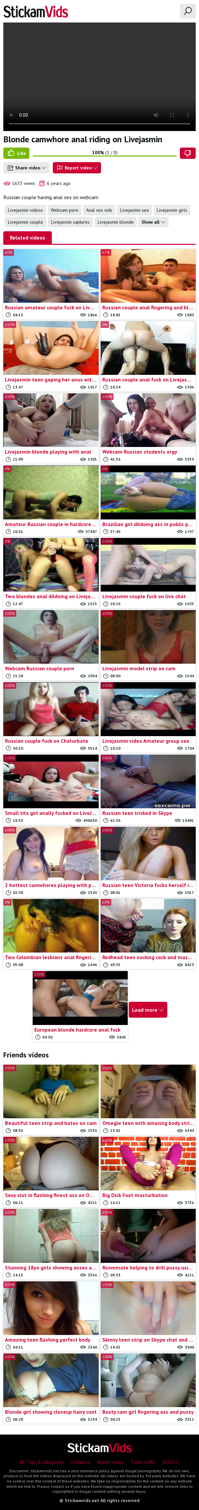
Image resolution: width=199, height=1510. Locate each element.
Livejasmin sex (134, 210)
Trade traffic (142, 1462)
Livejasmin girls (172, 210)
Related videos (27, 237)
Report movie (110, 1462)
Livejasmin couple (25, 222)
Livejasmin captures (70, 222)
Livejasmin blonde (116, 222)
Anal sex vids (99, 210)
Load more (148, 1009)
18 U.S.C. (171, 1462)
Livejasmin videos (25, 210)
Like (16, 153)
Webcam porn (64, 210)
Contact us (80, 1462)
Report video (77, 168)
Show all (153, 222)
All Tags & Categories (41, 1462)
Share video (26, 168)
